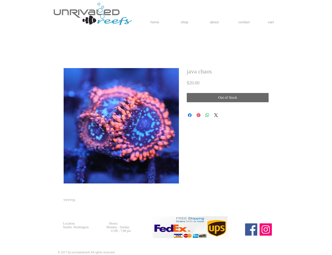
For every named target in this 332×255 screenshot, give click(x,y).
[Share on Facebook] (190, 115)
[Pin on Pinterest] (198, 115)
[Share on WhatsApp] (207, 115)
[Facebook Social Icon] (251, 229)
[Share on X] (216, 115)
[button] (273, 22)
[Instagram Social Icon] (266, 229)
